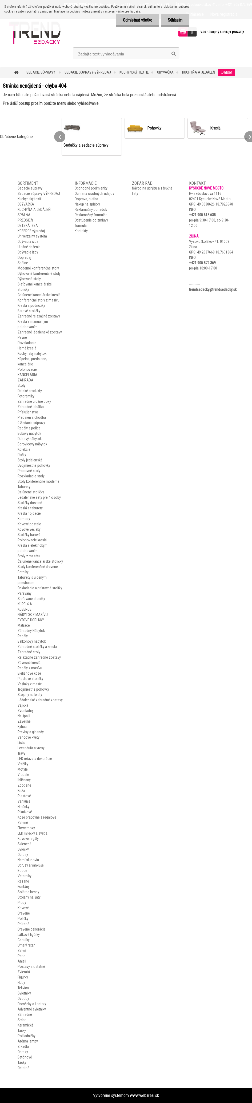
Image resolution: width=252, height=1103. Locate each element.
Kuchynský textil (134, 72)
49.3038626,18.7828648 (215, 204)
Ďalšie (226, 72)
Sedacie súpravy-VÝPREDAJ (88, 72)
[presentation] (59, 136)
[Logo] (36, 32)
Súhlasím (175, 20)
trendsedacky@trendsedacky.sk (213, 289)
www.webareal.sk (144, 1095)
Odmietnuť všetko (137, 20)
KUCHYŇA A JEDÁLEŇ (198, 72)
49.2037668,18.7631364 (215, 252)
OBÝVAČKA (165, 72)
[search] (173, 54)
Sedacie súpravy (41, 72)
